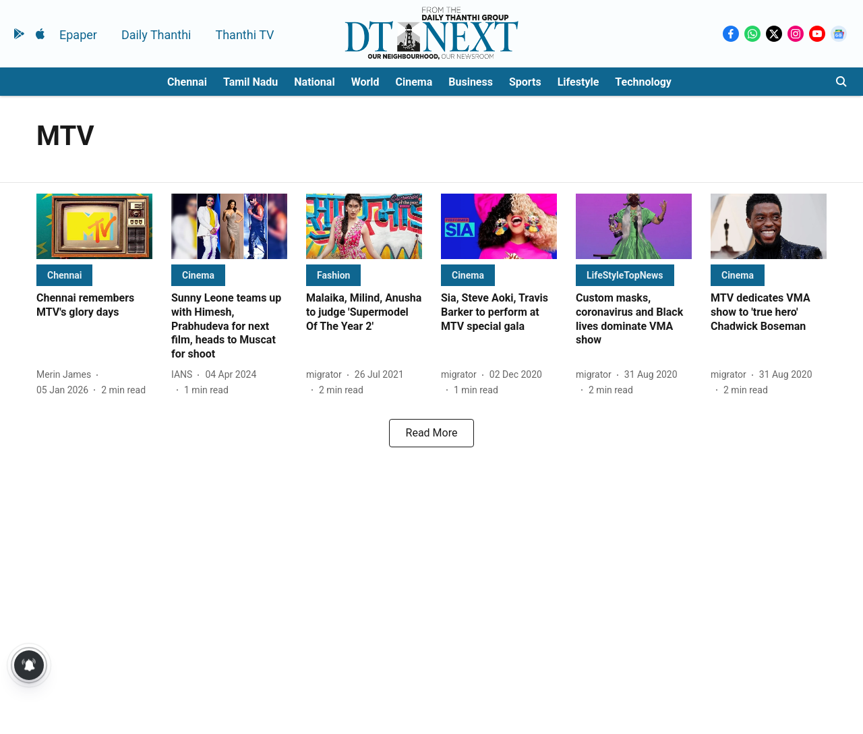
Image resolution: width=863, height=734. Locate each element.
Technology (643, 82)
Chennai (187, 82)
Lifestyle (578, 82)
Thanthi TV (244, 35)
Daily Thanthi (156, 35)
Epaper (78, 35)
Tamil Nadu (250, 82)
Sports (525, 82)
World (365, 82)
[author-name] (66, 375)
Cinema (414, 82)
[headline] (94, 305)
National (314, 82)
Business (470, 82)
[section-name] (64, 275)
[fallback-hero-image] (94, 226)
